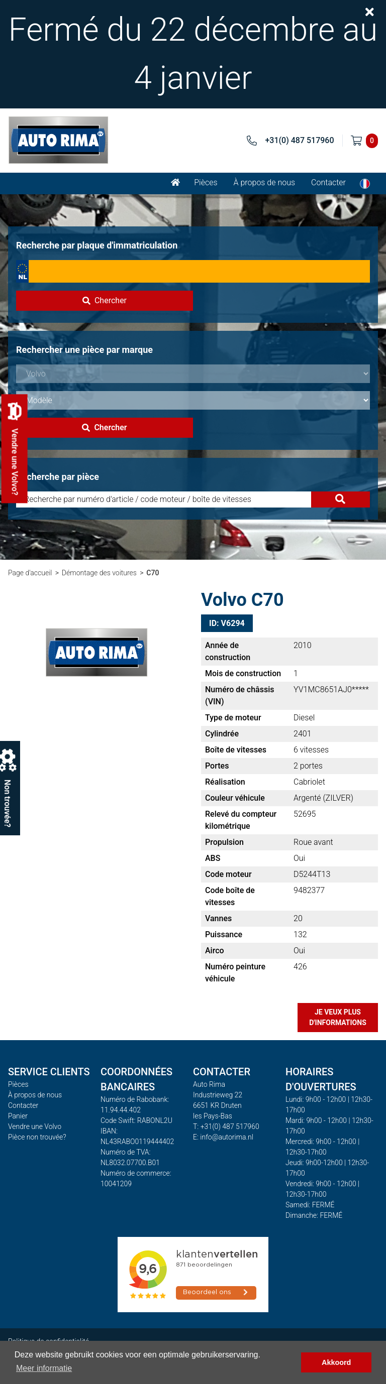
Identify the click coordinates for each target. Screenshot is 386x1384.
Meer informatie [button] (44, 1368)
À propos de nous (265, 182)
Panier (18, 1116)
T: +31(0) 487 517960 (226, 1126)
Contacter (328, 182)
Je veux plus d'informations (337, 1017)
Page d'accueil (30, 573)
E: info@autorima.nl (223, 1137)
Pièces (205, 182)
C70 (152, 573)
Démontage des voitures (99, 573)
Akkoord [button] (336, 1362)
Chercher (104, 300)
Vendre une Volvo (34, 1126)
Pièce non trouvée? (37, 1137)
